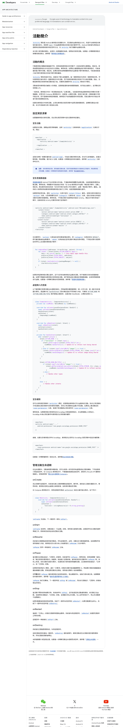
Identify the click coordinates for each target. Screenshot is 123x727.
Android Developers (38, 29)
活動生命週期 (90, 640)
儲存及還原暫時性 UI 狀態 (59, 577)
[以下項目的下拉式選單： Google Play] (76, 2)
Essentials (24, 2)
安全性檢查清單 (67, 457)
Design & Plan (51, 29)
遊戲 (45, 721)
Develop (55, 2)
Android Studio (114, 2)
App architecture (10, 10)
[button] (11, 16)
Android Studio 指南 (98, 723)
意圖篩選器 (37, 182)
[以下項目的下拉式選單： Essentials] (30, 2)
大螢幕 (62, 721)
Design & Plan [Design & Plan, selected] (39, 2)
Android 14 (79, 724)
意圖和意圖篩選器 (78, 280)
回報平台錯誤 (111, 721)
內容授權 (52, 651)
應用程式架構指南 (57, 54)
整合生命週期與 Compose (57, 474)
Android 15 (79, 721)
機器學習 (47, 724)
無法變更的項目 (79, 171)
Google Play (69, 2)
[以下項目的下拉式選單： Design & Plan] (47, 2)
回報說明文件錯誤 (112, 724)
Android (31, 723)
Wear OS (63, 724)
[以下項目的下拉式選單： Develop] (60, 2)
